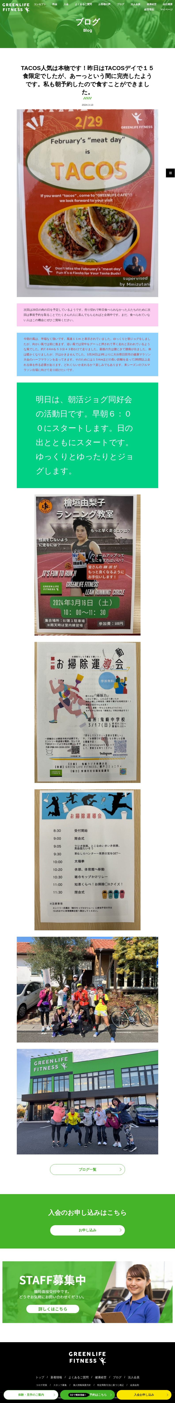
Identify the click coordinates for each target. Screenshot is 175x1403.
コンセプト (43, 4)
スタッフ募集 (60, 1385)
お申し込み (87, 1230)
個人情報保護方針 (82, 1385)
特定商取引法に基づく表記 (110, 1385)
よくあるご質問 (91, 4)
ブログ (132, 4)
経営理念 (146, 9)
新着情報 (56, 1377)
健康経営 (167, 4)
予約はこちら (87, 1395)
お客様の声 (114, 4)
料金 (59, 4)
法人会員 (149, 4)
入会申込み (144, 1394)
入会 (71, 4)
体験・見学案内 (31, 1394)
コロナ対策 (41, 1385)
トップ (40, 1377)
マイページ (165, 9)
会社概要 (128, 9)
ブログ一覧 (87, 1169)
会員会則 (134, 1385)
